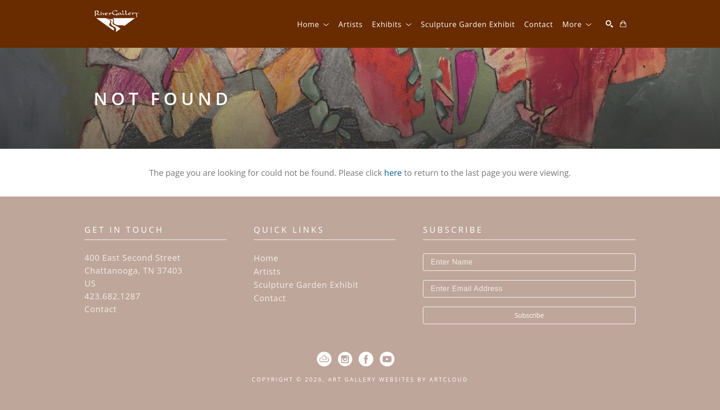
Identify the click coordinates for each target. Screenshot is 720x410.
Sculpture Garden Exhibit (306, 285)
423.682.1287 (112, 296)
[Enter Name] (529, 262)
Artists (267, 271)
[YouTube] (387, 359)
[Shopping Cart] (623, 24)
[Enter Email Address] (529, 289)
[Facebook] (366, 359)
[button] (313, 24)
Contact (100, 309)
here (393, 172)
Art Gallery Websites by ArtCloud (398, 379)
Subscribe (529, 315)
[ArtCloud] (324, 359)
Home (266, 258)
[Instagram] (345, 359)
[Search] (609, 24)
